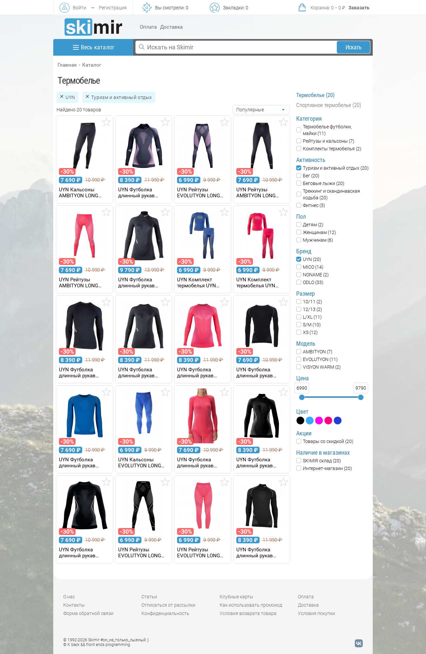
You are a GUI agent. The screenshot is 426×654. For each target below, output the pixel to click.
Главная (67, 65)
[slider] (302, 397)
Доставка (171, 27)
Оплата (148, 27)
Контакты (74, 605)
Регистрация (113, 7)
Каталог (91, 65)
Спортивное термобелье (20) (328, 105)
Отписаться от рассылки (168, 605)
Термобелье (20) (315, 95)
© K (96, 644)
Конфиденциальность (165, 613)
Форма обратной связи (88, 613)
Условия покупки (316, 613)
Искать (353, 47)
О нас (69, 596)
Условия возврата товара (248, 613)
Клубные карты (236, 596)
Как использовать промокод (251, 605)
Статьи (149, 596)
